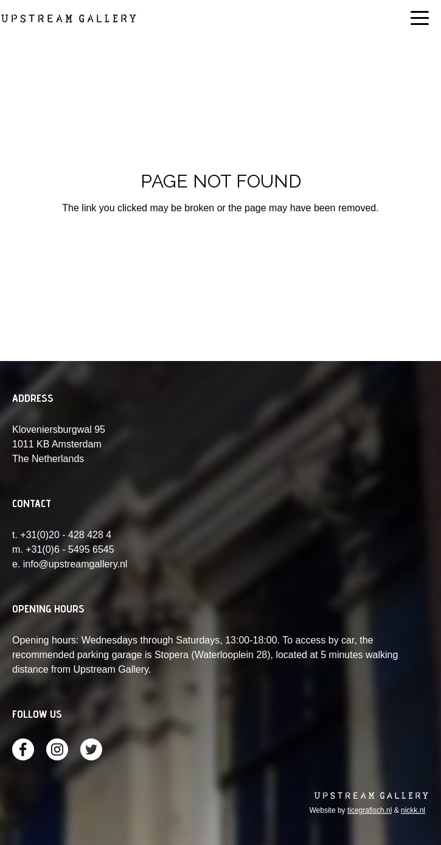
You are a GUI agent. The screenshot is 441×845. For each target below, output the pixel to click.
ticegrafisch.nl (369, 810)
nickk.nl (413, 810)
